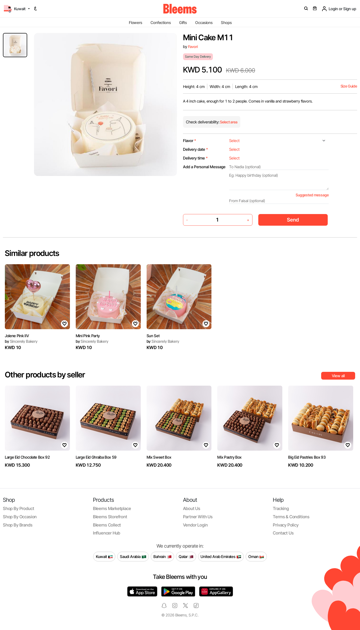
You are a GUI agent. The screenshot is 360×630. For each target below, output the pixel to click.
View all (338, 375)
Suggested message (312, 195)
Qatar (186, 556)
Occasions (204, 22)
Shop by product (18, 508)
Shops (226, 22)
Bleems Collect (107, 524)
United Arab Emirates (221, 556)
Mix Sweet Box (159, 457)
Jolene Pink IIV (17, 335)
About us (192, 508)
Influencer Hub (106, 532)
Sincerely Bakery (21, 341)
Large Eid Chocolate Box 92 (27, 457)
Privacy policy (286, 524)
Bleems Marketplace (112, 508)
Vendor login (195, 524)
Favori (193, 46)
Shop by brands (18, 524)
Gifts (183, 22)
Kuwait (104, 556)
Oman (256, 556)
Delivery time (195, 158)
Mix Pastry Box (229, 457)
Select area (228, 122)
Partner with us (198, 516)
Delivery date (195, 149)
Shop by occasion (20, 516)
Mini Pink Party (88, 335)
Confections (161, 22)
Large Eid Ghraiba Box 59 (96, 457)
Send (293, 220)
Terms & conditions (291, 516)
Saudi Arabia (133, 556)
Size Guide (349, 86)
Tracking (281, 508)
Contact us (283, 532)
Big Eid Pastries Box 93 (307, 457)
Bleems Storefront (110, 516)
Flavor (189, 140)
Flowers (135, 22)
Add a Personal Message (204, 166)
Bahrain (162, 556)
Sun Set (153, 335)
